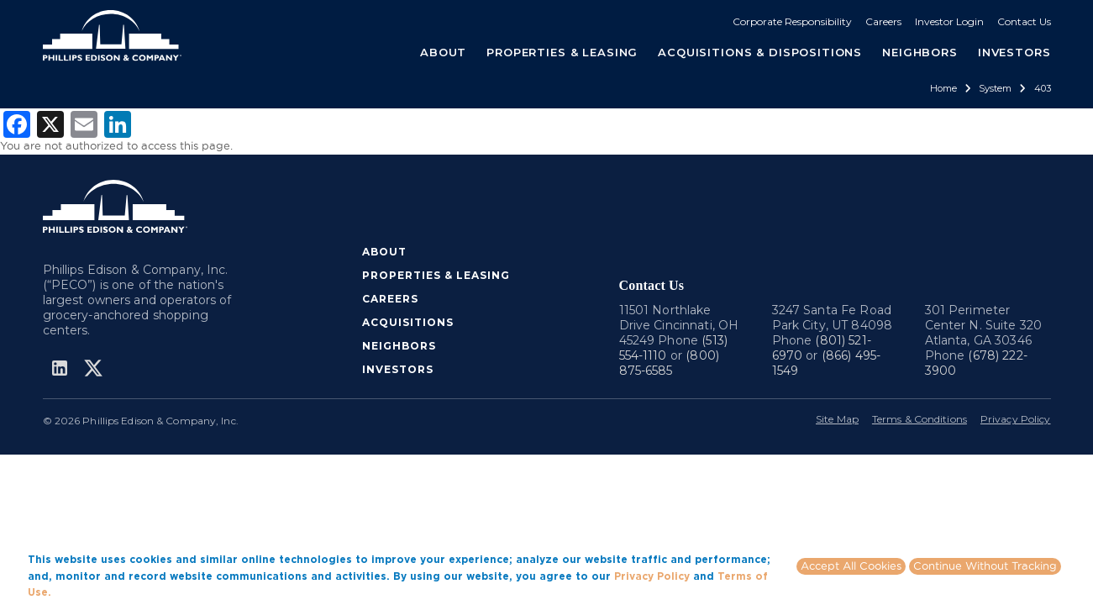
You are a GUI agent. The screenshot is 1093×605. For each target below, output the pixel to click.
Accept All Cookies (851, 565)
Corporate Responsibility (792, 21)
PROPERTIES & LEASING (436, 275)
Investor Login (949, 21)
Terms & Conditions (919, 419)
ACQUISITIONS (408, 322)
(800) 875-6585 (669, 363)
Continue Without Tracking (985, 565)
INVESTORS (1014, 52)
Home (943, 88)
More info (80, 591)
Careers (883, 21)
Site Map (837, 419)
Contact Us (1024, 21)
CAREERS (390, 298)
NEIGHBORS (920, 52)
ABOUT (384, 251)
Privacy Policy (1015, 419)
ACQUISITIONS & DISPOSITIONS (760, 52)
